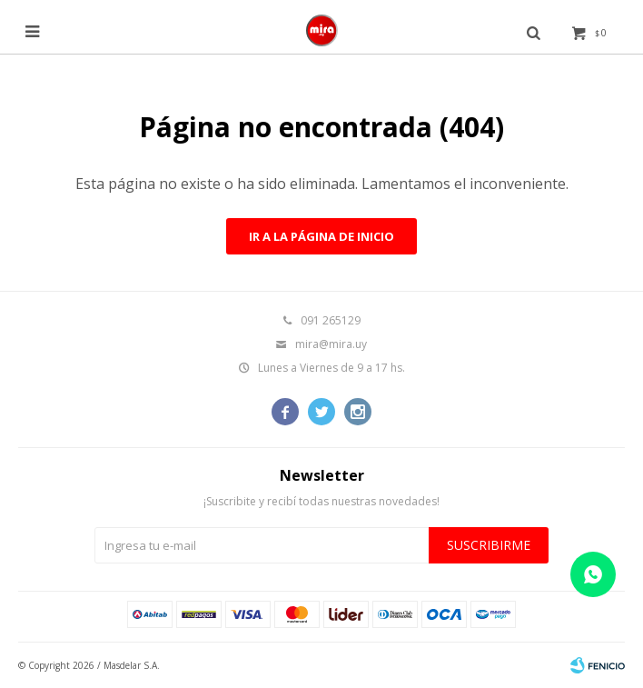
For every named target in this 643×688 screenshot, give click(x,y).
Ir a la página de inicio (321, 236)
